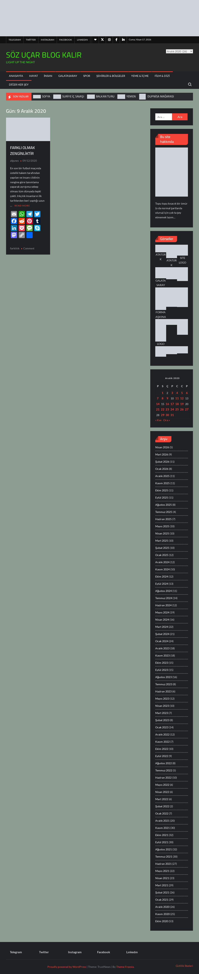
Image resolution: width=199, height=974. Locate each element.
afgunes (14, 160)
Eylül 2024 (161, 583)
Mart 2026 (161, 454)
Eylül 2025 (161, 497)
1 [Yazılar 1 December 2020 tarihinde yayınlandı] (162, 393)
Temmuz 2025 (163, 511)
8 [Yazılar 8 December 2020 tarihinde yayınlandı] (162, 398)
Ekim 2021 (161, 835)
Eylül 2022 (161, 756)
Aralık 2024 (162, 562)
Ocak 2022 (161, 813)
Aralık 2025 (162, 476)
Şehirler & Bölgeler (110, 75)
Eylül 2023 (161, 669)
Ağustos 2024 (163, 590)
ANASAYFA (16, 75)
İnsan (48, 75)
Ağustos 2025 (163, 504)
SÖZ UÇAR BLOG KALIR (44, 55)
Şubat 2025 (162, 547)
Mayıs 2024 (162, 612)
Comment (28, 248)
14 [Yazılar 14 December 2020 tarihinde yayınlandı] (158, 404)
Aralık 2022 (162, 734)
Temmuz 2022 (163, 770)
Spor (86, 75)
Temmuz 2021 (163, 856)
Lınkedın (82, 39)
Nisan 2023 (162, 705)
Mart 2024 (161, 626)
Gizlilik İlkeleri (184, 965)
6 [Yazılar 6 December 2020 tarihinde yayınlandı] (187, 393)
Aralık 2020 (162, 906)
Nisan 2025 (162, 533)
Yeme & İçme (140, 75)
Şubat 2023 (162, 720)
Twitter (31, 39)
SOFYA (46, 96)
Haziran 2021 (163, 863)
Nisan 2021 (162, 878)
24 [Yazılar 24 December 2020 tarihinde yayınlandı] (172, 409)
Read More (22, 205)
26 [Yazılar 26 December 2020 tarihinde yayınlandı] (182, 409)
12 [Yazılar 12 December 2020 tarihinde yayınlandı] (182, 398)
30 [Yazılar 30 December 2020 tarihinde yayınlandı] (167, 415)
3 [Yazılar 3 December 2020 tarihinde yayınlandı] (172, 393)
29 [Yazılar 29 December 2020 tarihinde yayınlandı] (162, 415)
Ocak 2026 (161, 468)
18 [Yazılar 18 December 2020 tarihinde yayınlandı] (177, 404)
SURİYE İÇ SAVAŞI (73, 96)
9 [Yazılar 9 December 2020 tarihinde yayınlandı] (167, 398)
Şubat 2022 (162, 806)
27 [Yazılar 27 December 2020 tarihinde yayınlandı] (187, 409)
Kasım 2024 (162, 569)
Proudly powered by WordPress (66, 966)
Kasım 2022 (162, 741)
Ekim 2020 (161, 921)
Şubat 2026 (162, 461)
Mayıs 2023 (162, 698)
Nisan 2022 (162, 792)
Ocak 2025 (161, 555)
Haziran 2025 (163, 519)
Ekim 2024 (161, 576)
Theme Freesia (125, 966)
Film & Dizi (162, 75)
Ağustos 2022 (163, 763)
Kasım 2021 (162, 827)
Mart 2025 (161, 540)
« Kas (158, 420)
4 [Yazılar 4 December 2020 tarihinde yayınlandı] (177, 393)
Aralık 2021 (162, 820)
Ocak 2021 (161, 899)
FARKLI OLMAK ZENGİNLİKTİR (22, 150)
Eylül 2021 (161, 842)
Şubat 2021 (162, 892)
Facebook (65, 39)
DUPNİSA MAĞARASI (161, 96)
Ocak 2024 (161, 641)
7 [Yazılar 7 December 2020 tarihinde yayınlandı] (158, 398)
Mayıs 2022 (162, 784)
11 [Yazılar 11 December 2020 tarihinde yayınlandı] (177, 398)
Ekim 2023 (161, 662)
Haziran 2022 (163, 777)
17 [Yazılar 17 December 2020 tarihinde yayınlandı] (172, 404)
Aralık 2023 (162, 648)
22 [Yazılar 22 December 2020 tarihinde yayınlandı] (162, 409)
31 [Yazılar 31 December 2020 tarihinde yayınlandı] (172, 415)
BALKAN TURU (105, 96)
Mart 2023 (161, 713)
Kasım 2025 (162, 483)
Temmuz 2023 (163, 684)
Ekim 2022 (161, 748)
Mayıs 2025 (162, 526)
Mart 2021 (161, 885)
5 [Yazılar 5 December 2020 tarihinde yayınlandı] (182, 393)
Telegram (15, 39)
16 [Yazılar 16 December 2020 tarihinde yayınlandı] (167, 404)
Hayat (33, 75)
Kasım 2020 (162, 914)
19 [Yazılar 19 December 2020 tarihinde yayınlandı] (182, 404)
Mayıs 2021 (162, 871)
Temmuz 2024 (163, 598)
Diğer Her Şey (19, 84)
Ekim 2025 (161, 490)
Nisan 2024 (162, 619)
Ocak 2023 (161, 727)
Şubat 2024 (162, 634)
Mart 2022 (161, 799)
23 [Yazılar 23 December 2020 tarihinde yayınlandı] (167, 409)
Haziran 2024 (163, 605)
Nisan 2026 (162, 447)
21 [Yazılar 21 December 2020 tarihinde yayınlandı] (158, 409)
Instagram (47, 39)
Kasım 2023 (162, 655)
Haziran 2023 (163, 691)
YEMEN (131, 96)
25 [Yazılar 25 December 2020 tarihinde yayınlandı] (177, 409)
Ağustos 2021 (163, 849)
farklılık (14, 248)
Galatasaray (67, 75)
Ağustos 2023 (163, 677)
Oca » (166, 420)
